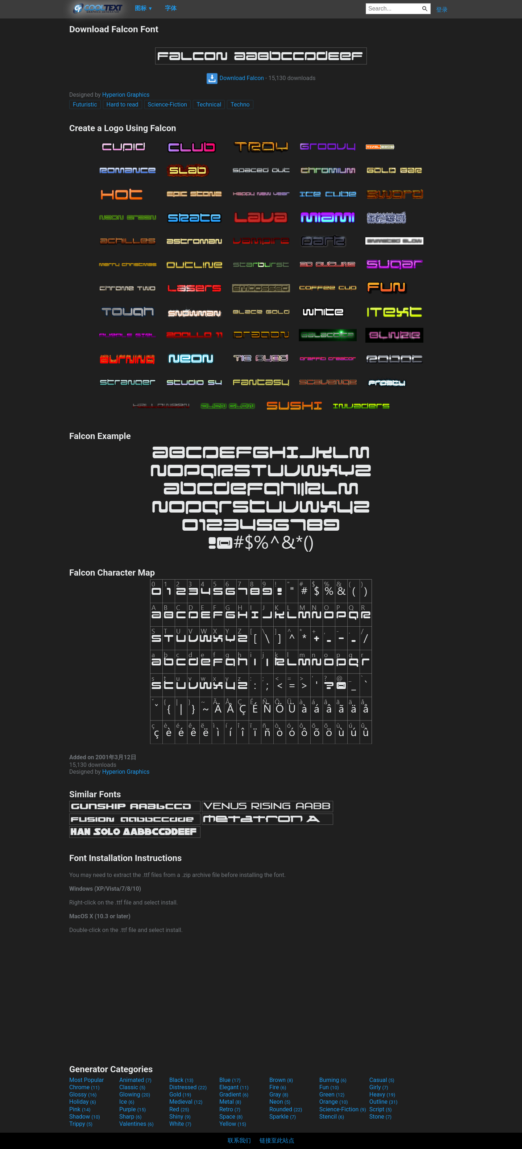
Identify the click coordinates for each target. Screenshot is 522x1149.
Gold (180, 1094)
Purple (132, 1109)
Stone (380, 1116)
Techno (240, 104)
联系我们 (239, 1140)
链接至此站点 (277, 1140)
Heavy (382, 1094)
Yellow (232, 1123)
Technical (208, 104)
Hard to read (122, 104)
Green (332, 1094)
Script (380, 1109)
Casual (381, 1080)
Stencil (331, 1116)
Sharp (130, 1116)
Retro (229, 1109)
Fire (277, 1087)
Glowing (134, 1094)
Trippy (80, 1123)
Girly (378, 1087)
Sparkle (282, 1116)
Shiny (180, 1116)
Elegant (234, 1087)
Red (179, 1109)
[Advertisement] (34, 132)
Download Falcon (235, 78)
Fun (329, 1087)
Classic (132, 1087)
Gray (278, 1094)
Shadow (84, 1116)
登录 (442, 9)
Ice (126, 1101)
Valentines (136, 1123)
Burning (333, 1080)
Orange (333, 1101)
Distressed (188, 1087)
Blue (230, 1080)
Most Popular (86, 1080)
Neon (279, 1101)
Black (181, 1080)
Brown (281, 1080)
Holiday (82, 1101)
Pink (80, 1109)
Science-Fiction (167, 104)
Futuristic (85, 104)
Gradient (233, 1094)
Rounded (285, 1109)
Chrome (84, 1087)
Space (231, 1116)
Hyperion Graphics (126, 94)
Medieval (186, 1101)
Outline (383, 1101)
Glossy (83, 1094)
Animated (135, 1080)
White (180, 1123)
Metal (230, 1101)
